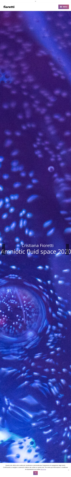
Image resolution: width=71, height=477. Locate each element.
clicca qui (43, 469)
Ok (35, 473)
